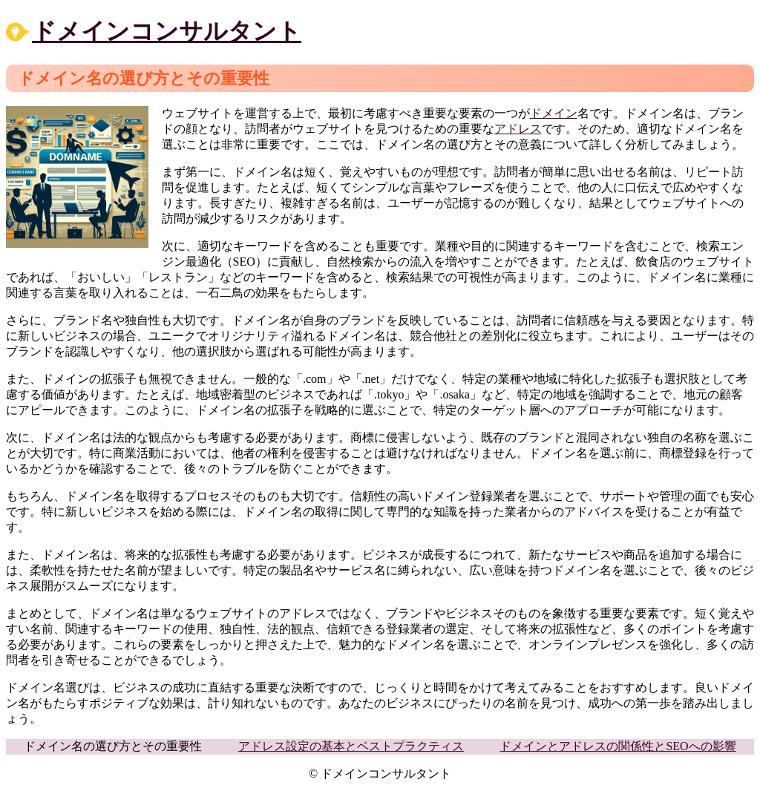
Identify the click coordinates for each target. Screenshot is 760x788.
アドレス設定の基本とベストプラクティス (351, 746)
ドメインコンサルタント (166, 31)
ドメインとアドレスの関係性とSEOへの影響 (617, 746)
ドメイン (553, 113)
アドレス (518, 128)
